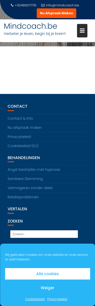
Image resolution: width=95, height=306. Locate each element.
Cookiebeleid (35, 299)
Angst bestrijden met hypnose (34, 169)
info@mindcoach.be (60, 5)
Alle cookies (47, 273)
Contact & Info (20, 118)
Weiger (47, 287)
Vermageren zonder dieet (30, 188)
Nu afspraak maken (25, 127)
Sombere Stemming (25, 179)
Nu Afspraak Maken (56, 13)
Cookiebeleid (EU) (23, 145)
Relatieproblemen (23, 197)
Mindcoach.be (30, 26)
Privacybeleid (57, 299)
